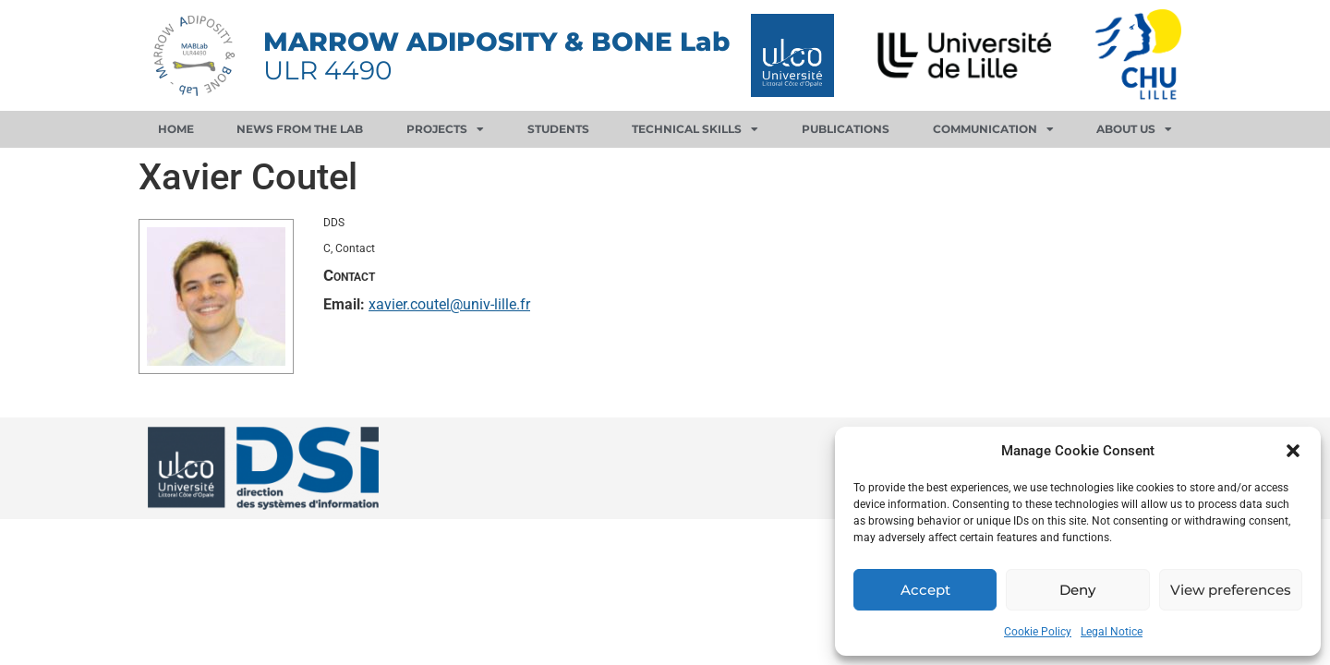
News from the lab (299, 129)
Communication (993, 129)
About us (1134, 129)
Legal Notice (1112, 631)
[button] (1293, 450)
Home (176, 129)
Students (558, 129)
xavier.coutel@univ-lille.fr (449, 304)
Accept (925, 589)
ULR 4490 (328, 70)
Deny (1077, 589)
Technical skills (695, 129)
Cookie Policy (1037, 631)
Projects (445, 129)
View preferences (1230, 589)
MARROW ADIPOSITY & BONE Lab (496, 41)
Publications (845, 129)
